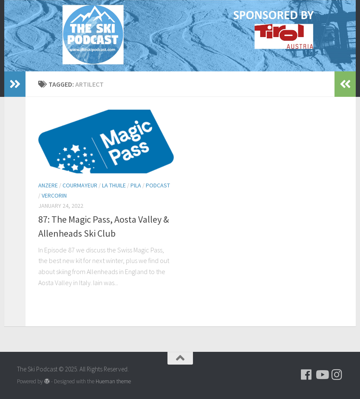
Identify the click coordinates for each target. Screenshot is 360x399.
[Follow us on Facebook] (306, 375)
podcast (158, 185)
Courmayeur (79, 185)
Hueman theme (113, 381)
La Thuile (114, 185)
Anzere (48, 185)
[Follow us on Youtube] (322, 375)
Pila (135, 185)
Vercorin (54, 195)
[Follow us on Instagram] (337, 375)
